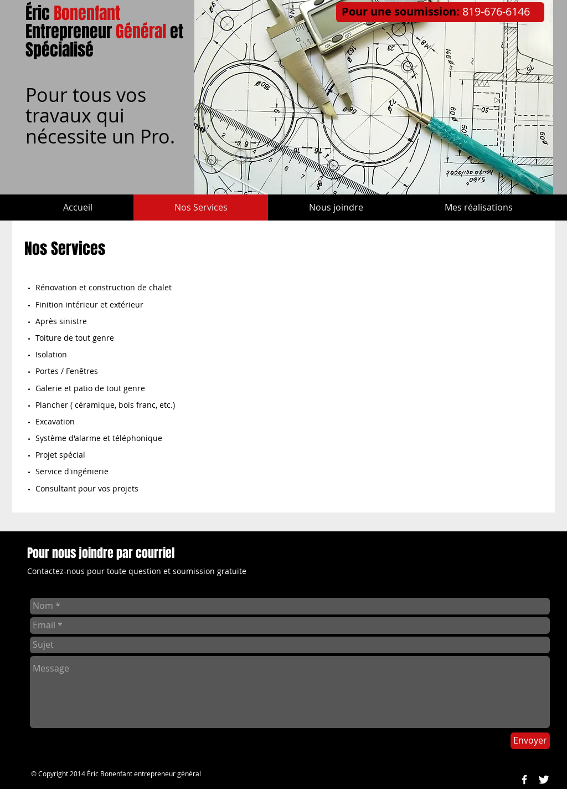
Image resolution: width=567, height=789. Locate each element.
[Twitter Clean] (544, 779)
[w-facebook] (524, 779)
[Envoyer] (530, 740)
